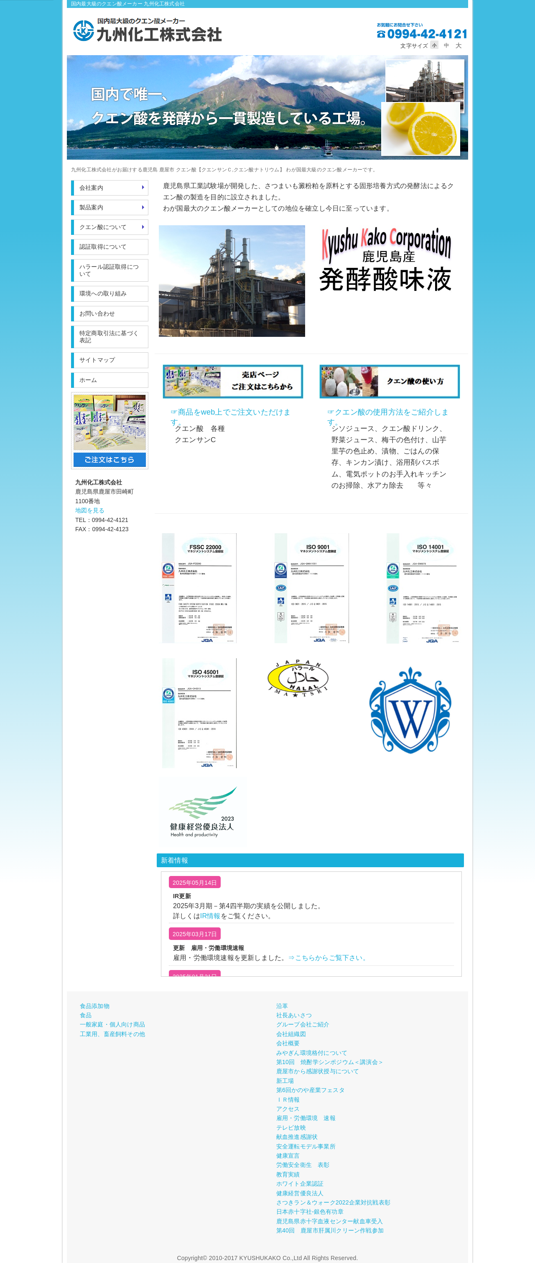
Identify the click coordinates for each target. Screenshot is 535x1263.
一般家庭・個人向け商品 (112, 1024)
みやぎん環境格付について (311, 1052)
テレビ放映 (291, 1127)
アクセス (288, 1108)
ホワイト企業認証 (300, 1183)
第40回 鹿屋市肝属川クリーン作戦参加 (330, 1230)
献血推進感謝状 (297, 1136)
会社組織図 (291, 1034)
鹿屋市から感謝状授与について (317, 1071)
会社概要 (288, 1043)
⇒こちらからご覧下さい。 (328, 957)
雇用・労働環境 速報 (306, 1118)
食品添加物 (95, 1006)
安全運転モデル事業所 (306, 1146)
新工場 (285, 1080)
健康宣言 (288, 1155)
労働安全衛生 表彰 (303, 1164)
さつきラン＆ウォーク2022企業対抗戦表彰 (333, 1202)
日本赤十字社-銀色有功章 (310, 1211)
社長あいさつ (294, 1015)
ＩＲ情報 (288, 1099)
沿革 (282, 1006)
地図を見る (89, 510)
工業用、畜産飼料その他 (112, 1034)
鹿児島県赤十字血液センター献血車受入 (329, 1221)
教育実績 (288, 1174)
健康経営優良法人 (300, 1193)
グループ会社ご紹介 (303, 1024)
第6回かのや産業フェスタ (310, 1090)
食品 (86, 1015)
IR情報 (210, 915)
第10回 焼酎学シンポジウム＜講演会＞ (330, 1062)
